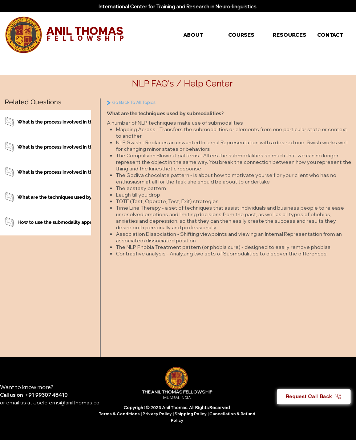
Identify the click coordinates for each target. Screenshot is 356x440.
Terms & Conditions (119, 413)
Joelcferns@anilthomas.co (66, 402)
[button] (200, 35)
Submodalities (241, 253)
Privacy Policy (157, 413)
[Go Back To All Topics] (149, 102)
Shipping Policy (190, 413)
